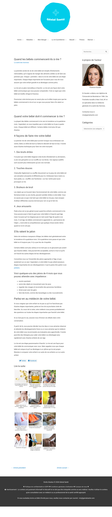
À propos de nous (82, 513)
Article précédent (18, 495)
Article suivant (62, 495)
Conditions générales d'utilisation (62, 513)
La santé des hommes (21, 62)
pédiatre (17, 294)
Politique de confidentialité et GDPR (36, 513)
